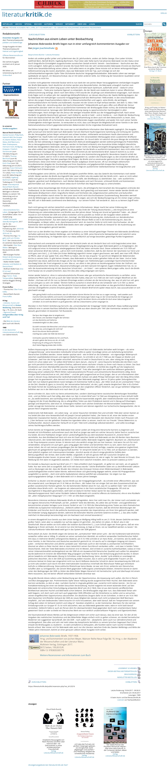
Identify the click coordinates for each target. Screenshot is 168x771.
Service (59, 24)
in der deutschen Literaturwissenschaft (11, 331)
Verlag (164, 13)
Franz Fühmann (16, 168)
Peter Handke (16, 172)
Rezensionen (95, 27)
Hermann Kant (8, 147)
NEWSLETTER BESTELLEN (128, 677)
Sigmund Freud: (13, 314)
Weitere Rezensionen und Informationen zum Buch (65, 655)
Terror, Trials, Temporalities (10, 277)
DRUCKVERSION (132, 674)
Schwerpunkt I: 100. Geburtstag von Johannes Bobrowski (65, 27)
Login (92, 24)
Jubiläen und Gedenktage (12, 42)
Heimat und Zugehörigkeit (13, 51)
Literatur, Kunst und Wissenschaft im (12, 305)
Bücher (38, 24)
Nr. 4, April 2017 (33, 27)
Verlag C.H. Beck (155, 71)
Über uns (81, 24)
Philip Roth (19, 135)
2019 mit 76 (7, 233)
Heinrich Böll (7, 137)
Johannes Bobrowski (50, 635)
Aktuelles (8, 24)
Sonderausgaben (10, 128)
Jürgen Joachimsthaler (44, 48)
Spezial (28, 24)
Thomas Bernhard (10, 157)
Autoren (48, 24)
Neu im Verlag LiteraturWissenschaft (155, 118)
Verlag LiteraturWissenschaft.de (53, 752)
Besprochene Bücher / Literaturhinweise (43, 54)
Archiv (18, 24)
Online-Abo (7, 75)
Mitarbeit (70, 24)
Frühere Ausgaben (17, 27)
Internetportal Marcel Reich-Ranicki (11, 185)
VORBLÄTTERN (133, 34)
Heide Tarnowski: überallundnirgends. (10, 220)
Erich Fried (7, 163)
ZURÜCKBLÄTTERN (36, 34)
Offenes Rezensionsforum (13, 55)
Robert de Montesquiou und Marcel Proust (12, 258)
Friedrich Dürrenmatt (10, 150)
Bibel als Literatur (13, 321)
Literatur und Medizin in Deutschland (12, 265)
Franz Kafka (7, 296)
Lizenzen (120, 700)
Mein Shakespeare (10, 144)
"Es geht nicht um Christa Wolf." (11, 238)
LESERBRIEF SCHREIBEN (129, 668)
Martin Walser (10, 139)
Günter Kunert (8, 135)
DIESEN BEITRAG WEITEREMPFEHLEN (124, 671)
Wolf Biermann (13, 142)
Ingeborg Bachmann (10, 178)
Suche (139, 24)
